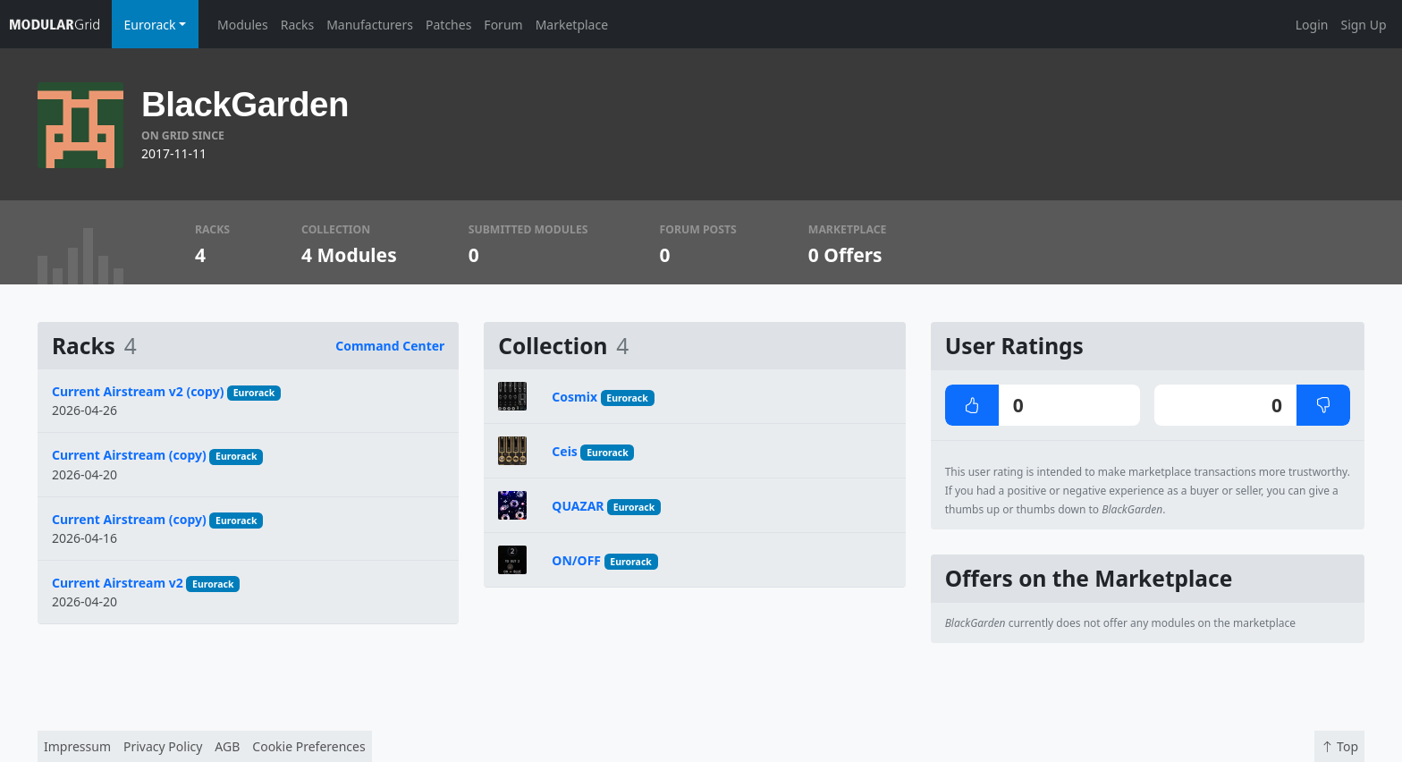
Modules (242, 24)
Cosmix (574, 396)
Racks (297, 24)
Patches (448, 24)
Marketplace (572, 24)
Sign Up (1363, 24)
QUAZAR (578, 505)
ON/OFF (576, 560)
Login (1312, 24)
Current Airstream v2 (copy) (138, 391)
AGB (227, 746)
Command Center (389, 345)
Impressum (77, 746)
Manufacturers (369, 24)
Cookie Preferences (308, 746)
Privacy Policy (162, 746)
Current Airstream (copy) (129, 454)
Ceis (565, 451)
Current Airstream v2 (117, 582)
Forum (503, 24)
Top (1339, 746)
